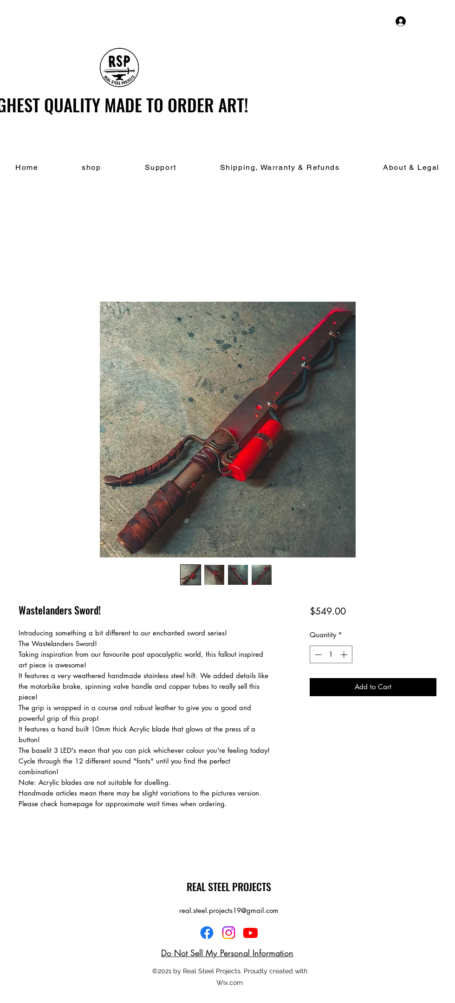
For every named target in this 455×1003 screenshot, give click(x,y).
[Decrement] (317, 654)
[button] (440, 21)
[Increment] (344, 654)
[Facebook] (206, 932)
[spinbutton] (330, 654)
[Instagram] (228, 932)
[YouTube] (250, 932)
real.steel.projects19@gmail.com (229, 910)
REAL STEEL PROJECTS (229, 886)
